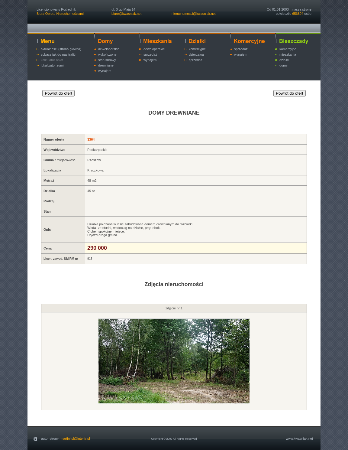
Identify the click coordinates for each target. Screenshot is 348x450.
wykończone (107, 54)
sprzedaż (150, 54)
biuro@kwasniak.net (126, 13)
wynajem (104, 71)
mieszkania (287, 54)
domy (283, 65)
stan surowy (107, 60)
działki (284, 60)
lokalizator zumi (52, 65)
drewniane (106, 65)
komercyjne (197, 49)
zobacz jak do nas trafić (58, 54)
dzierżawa (196, 54)
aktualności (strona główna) (61, 49)
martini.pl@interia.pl (75, 438)
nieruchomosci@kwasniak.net (194, 13)
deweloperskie (108, 49)
